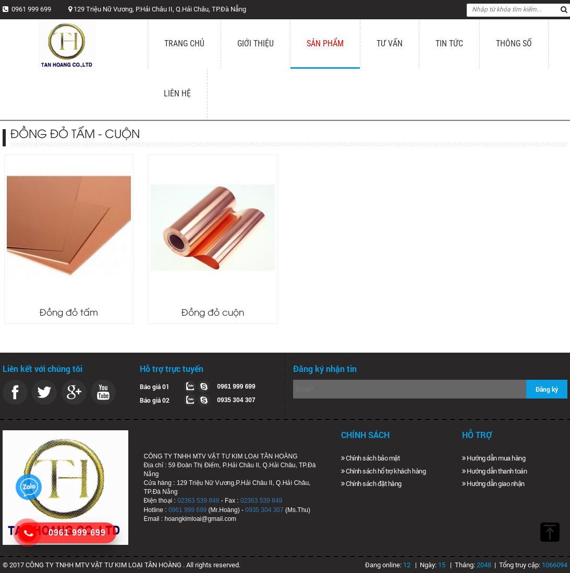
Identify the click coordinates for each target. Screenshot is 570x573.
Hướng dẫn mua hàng (493, 458)
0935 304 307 (264, 510)
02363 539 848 (198, 500)
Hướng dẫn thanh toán (494, 471)
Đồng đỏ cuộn (212, 312)
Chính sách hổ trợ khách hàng (383, 471)
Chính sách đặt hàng (371, 484)
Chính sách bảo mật (370, 458)
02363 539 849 (261, 500)
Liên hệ (177, 93)
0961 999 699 (187, 510)
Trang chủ (184, 43)
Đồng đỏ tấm (69, 312)
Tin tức (449, 43)
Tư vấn (390, 43)
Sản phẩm (325, 43)
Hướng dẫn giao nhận (493, 484)
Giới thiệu (255, 43)
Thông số (514, 43)
